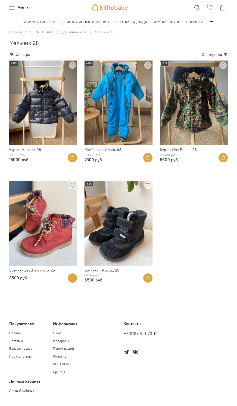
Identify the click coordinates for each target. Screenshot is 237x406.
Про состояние (20, 356)
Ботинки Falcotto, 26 (101, 270)
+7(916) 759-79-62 (141, 333)
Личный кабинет (21, 390)
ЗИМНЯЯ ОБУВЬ (166, 21)
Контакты (60, 356)
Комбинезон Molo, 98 (102, 149)
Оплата (14, 333)
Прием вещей (63, 348)
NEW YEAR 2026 (39, 21)
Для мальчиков (74, 32)
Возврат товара (20, 348)
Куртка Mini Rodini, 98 (178, 149)
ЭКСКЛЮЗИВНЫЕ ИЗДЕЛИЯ (85, 21)
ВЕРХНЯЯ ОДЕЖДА (130, 21)
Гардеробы (61, 341)
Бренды (59, 372)
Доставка (16, 341)
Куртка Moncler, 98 (25, 149)
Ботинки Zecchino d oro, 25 (32, 270)
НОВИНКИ (194, 21)
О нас (57, 333)
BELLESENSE (62, 364)
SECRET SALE (41, 32)
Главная (15, 32)
